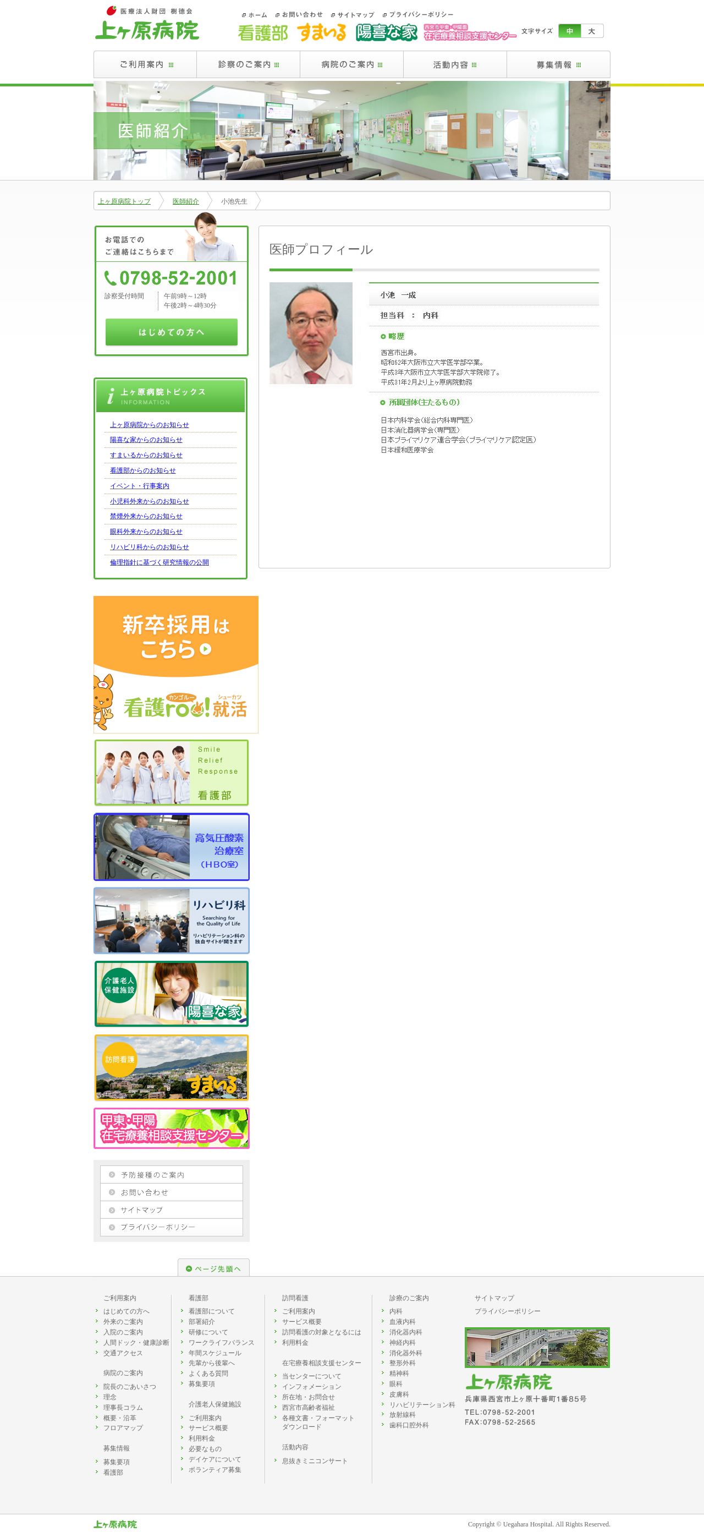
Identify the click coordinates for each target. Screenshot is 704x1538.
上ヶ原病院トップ (124, 201)
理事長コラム (123, 1407)
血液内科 (402, 1322)
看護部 (113, 1472)
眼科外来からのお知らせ (146, 531)
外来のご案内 (123, 1322)
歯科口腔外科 (409, 1425)
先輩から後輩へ (212, 1363)
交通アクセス (123, 1353)
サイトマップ (494, 1298)
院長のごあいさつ (129, 1387)
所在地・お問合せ (308, 1397)
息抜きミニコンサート (315, 1461)
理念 (110, 1397)
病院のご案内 (123, 1373)
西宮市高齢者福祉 (308, 1407)
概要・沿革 (119, 1418)
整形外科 (402, 1363)
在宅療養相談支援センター (321, 1363)
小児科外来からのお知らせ (149, 501)
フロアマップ (123, 1428)
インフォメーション (312, 1387)
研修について (208, 1332)
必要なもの (205, 1449)
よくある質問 (208, 1373)
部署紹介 (202, 1322)
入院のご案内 (123, 1332)
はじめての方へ (126, 1311)
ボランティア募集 (215, 1470)
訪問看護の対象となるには (321, 1332)
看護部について (212, 1311)
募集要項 (116, 1462)
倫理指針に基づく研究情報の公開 (159, 562)
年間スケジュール (215, 1353)
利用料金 (202, 1438)
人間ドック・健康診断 (136, 1343)
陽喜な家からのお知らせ (146, 440)
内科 (396, 1311)
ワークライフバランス (222, 1343)
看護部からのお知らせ (143, 470)
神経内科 (402, 1343)
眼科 (396, 1384)
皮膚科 (399, 1394)
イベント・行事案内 (139, 486)
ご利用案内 (119, 1298)
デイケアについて (215, 1459)
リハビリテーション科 (422, 1405)
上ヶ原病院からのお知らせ (149, 425)
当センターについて (312, 1376)
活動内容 (295, 1447)
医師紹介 (186, 201)
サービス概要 (208, 1428)
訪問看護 (295, 1298)
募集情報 (116, 1448)
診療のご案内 (409, 1298)
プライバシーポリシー (508, 1311)
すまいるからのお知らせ (146, 455)
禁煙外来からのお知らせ (146, 516)
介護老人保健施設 (215, 1404)
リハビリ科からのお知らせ (149, 547)
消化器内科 (405, 1332)
